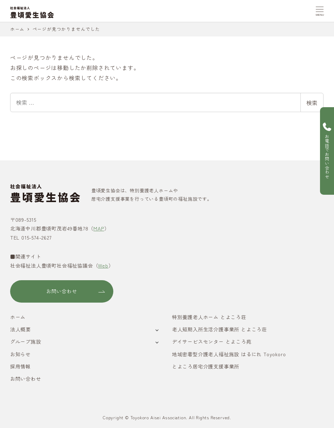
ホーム (18, 316)
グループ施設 (25, 341)
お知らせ (20, 354)
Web (103, 265)
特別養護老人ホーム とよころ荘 (209, 316)
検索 (312, 102)
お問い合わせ (25, 378)
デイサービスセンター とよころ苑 (211, 341)
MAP (98, 228)
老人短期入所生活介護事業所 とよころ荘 (219, 329)
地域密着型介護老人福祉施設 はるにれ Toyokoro (229, 354)
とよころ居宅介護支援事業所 (205, 366)
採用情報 (20, 366)
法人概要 (20, 329)
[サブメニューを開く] (157, 330)
